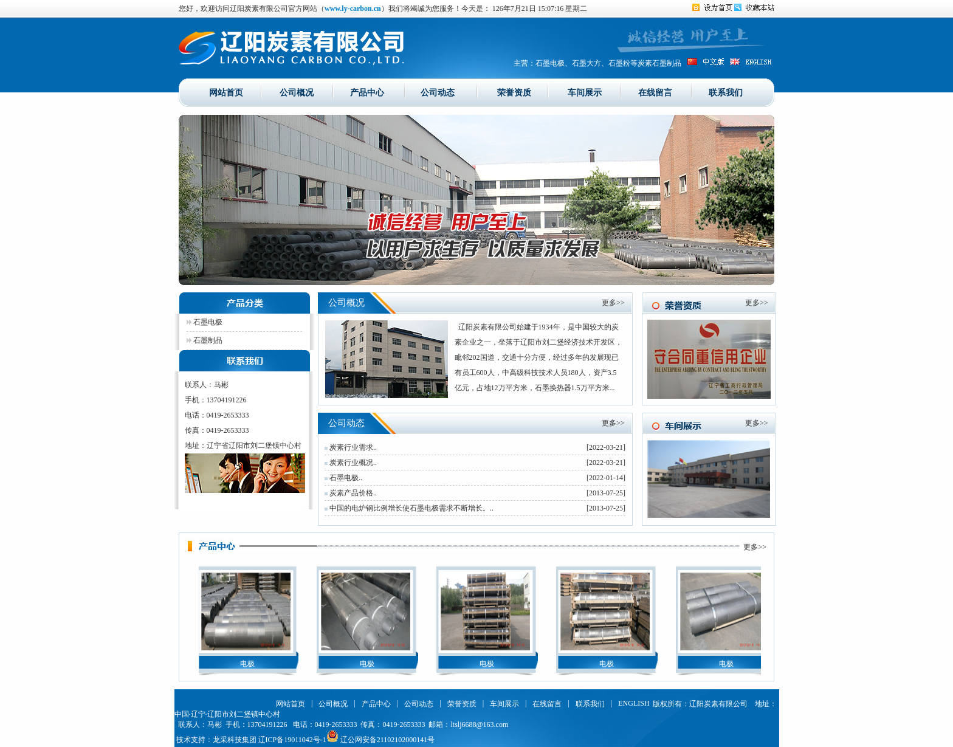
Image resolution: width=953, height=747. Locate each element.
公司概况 (297, 92)
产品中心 (367, 92)
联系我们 (726, 92)
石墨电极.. (343, 477)
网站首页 (226, 92)
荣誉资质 (514, 92)
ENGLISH (633, 703)
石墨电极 (204, 322)
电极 (248, 663)
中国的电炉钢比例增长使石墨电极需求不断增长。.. (409, 508)
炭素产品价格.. (351, 493)
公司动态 (438, 92)
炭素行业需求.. (351, 447)
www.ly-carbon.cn (353, 8)
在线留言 (655, 92)
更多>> (613, 302)
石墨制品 (204, 340)
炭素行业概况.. (351, 462)
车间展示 (585, 92)
